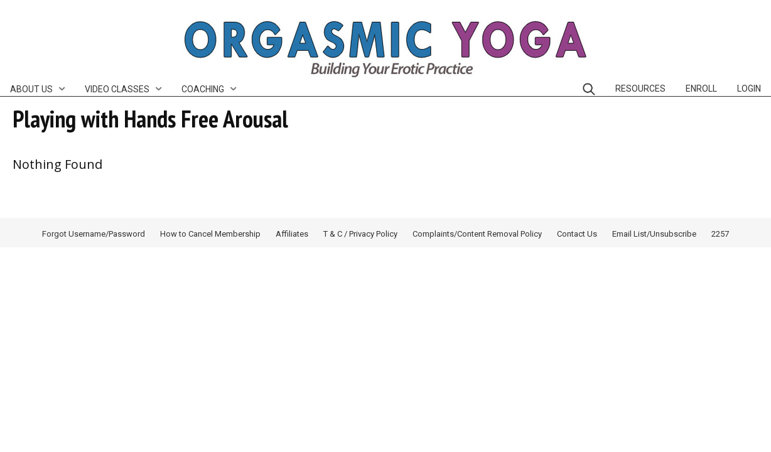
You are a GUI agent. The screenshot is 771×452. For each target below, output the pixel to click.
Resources (640, 88)
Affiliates (292, 234)
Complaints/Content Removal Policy (477, 234)
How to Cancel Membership (210, 234)
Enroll (701, 88)
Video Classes (117, 89)
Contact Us (577, 234)
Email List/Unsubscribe (654, 234)
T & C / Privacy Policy (360, 234)
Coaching (202, 89)
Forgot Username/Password (93, 234)
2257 (720, 234)
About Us (31, 89)
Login (749, 88)
